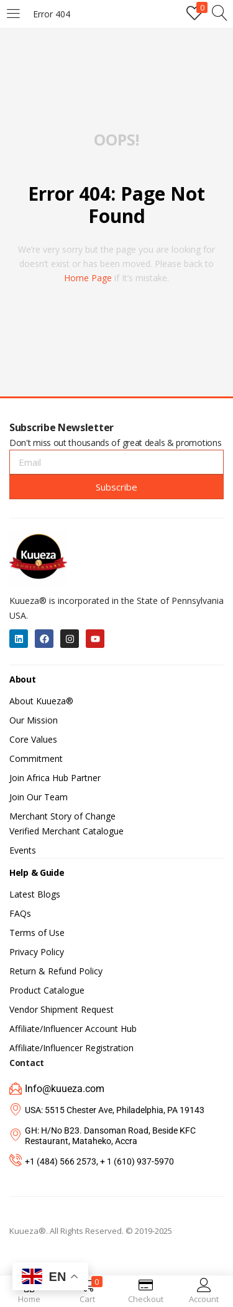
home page (88, 278)
